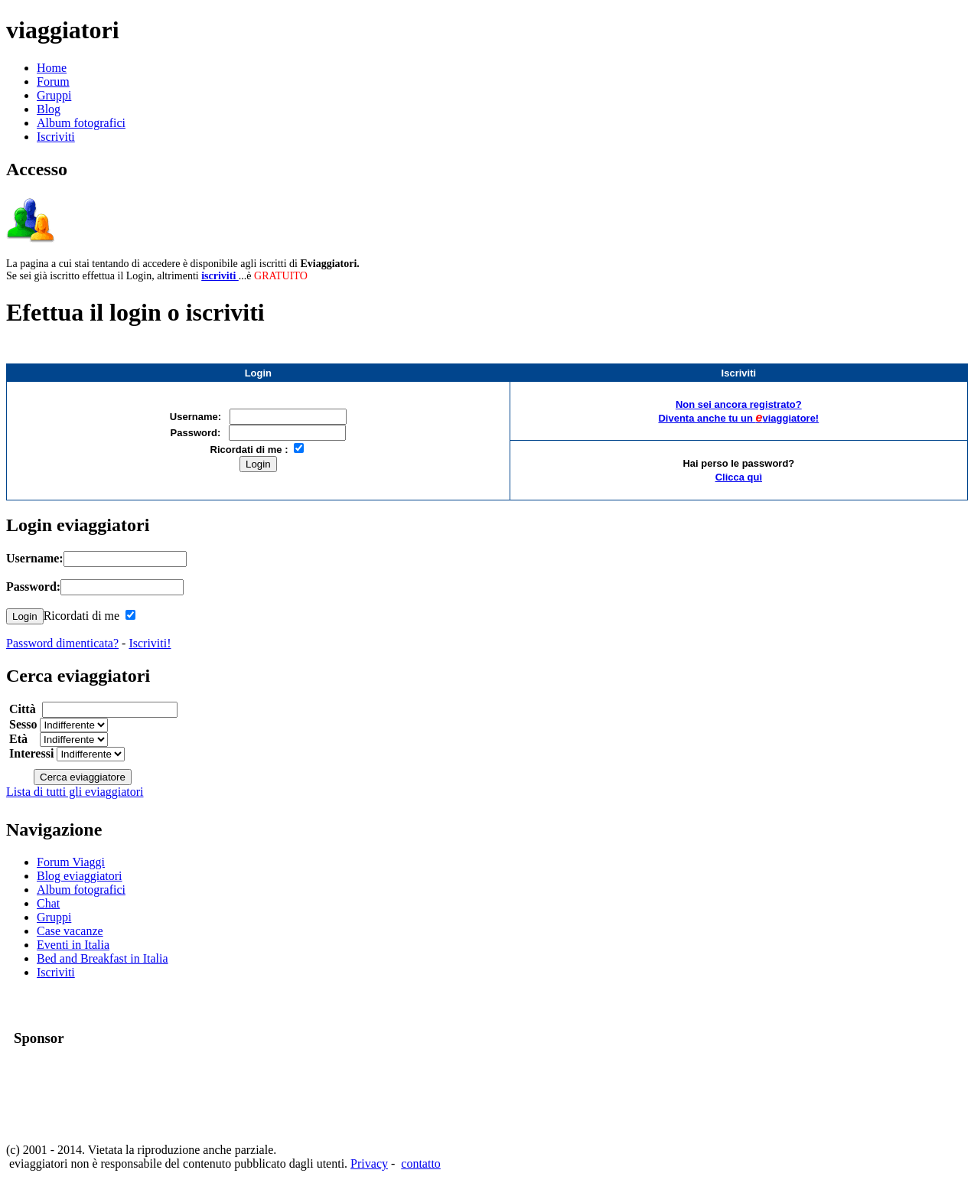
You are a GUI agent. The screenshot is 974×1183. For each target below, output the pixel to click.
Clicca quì (738, 477)
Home (52, 67)
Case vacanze (70, 930)
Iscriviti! (150, 643)
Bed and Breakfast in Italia (102, 958)
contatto (421, 1163)
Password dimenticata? (62, 643)
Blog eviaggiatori (79, 875)
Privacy (369, 1163)
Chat (48, 903)
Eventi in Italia (73, 944)
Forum (53, 81)
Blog (48, 109)
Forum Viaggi (71, 862)
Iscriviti (56, 136)
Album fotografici (81, 122)
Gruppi (54, 95)
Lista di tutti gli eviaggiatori (75, 791)
